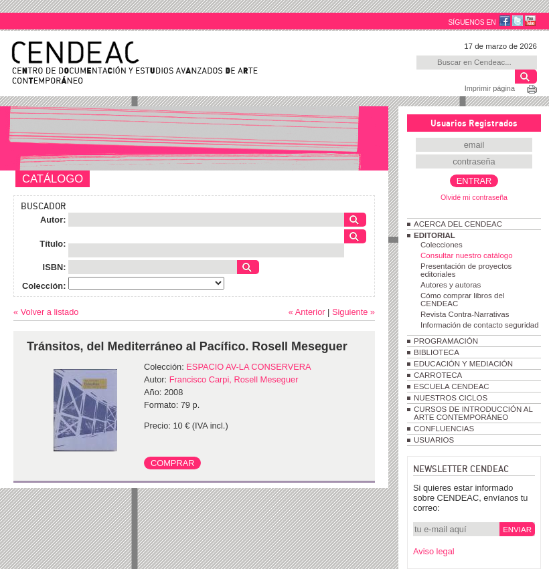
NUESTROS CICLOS (450, 398)
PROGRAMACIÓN (446, 341)
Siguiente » (353, 312)
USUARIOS (434, 440)
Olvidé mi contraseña (474, 197)
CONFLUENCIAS (444, 429)
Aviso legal (434, 551)
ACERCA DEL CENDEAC (458, 224)
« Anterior (307, 312)
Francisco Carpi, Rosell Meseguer (234, 379)
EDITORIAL (434, 235)
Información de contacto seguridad (479, 325)
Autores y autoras (450, 285)
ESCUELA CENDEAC (451, 386)
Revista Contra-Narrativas (464, 314)
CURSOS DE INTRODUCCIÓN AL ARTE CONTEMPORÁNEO (473, 413)
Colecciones (441, 245)
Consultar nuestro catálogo (466, 255)
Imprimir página (490, 88)
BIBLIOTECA (436, 352)
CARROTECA (438, 375)
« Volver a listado (45, 312)
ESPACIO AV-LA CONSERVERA (248, 367)
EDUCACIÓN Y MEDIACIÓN (463, 364)
